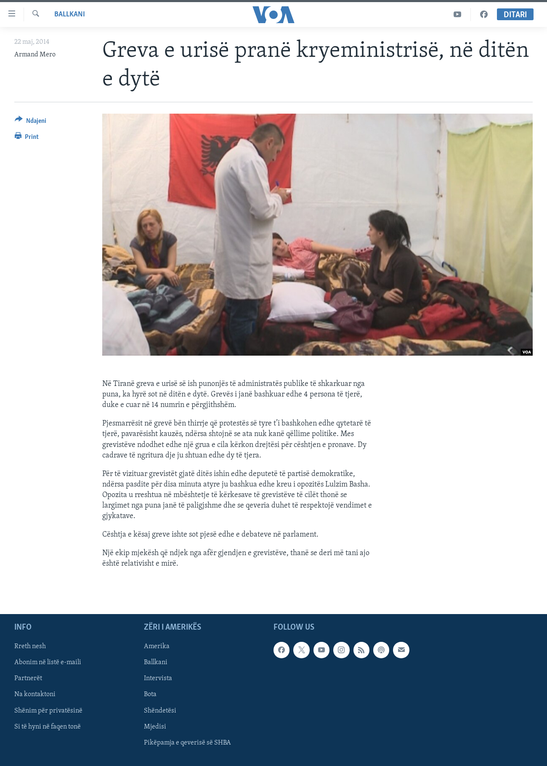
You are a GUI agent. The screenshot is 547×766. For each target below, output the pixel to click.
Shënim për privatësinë (48, 710)
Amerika (157, 646)
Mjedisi (155, 726)
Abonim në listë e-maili (47, 662)
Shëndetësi (160, 710)
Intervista (158, 678)
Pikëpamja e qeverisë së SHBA (187, 742)
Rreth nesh (30, 646)
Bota (150, 695)
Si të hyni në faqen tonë (47, 726)
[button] (239, 474)
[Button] (30, 122)
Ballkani (69, 15)
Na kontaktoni (35, 695)
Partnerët (28, 678)
